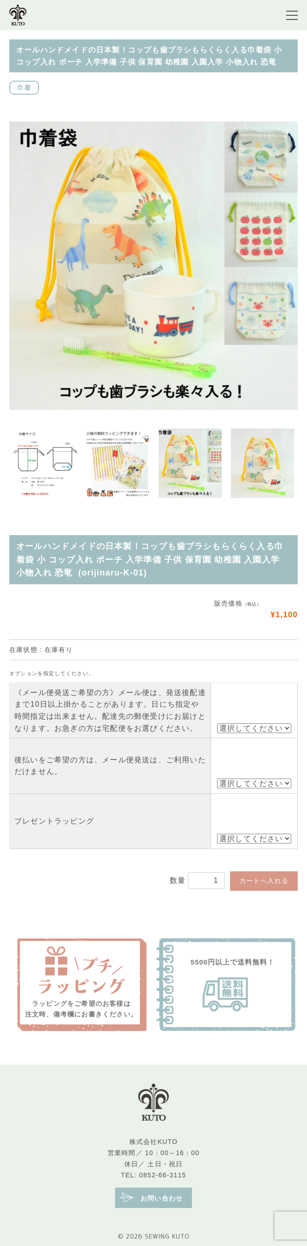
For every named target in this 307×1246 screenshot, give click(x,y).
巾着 (24, 87)
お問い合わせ (151, 1197)
